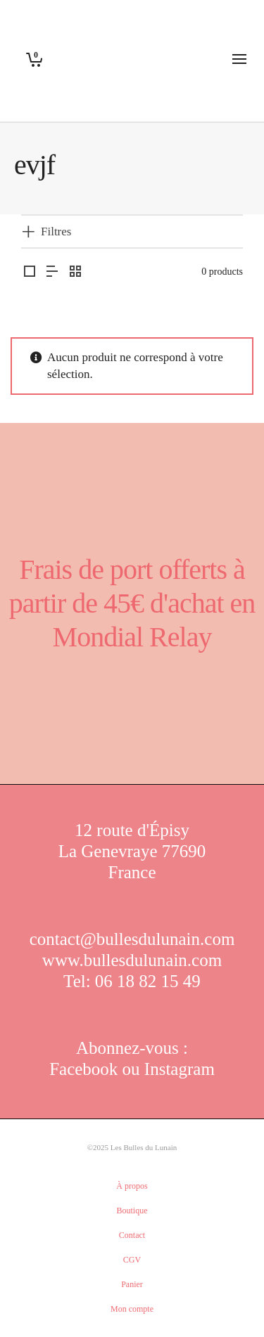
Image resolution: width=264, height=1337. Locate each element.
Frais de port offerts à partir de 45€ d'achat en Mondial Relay (132, 603)
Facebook (85, 1068)
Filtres (56, 231)
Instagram (179, 1068)
